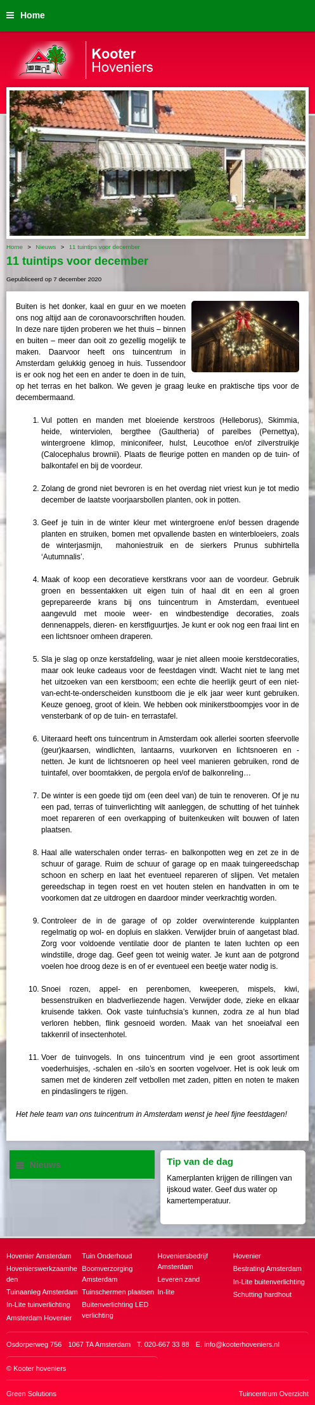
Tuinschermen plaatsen (118, 1292)
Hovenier (247, 1256)
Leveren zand (179, 1279)
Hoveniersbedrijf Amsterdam (183, 1261)
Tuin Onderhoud (107, 1256)
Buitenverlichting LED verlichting (115, 1310)
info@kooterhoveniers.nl (242, 1344)
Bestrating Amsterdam (267, 1268)
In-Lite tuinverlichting (38, 1304)
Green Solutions (31, 1393)
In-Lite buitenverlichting (269, 1282)
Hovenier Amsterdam (39, 1256)
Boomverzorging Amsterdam (107, 1274)
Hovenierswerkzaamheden (41, 1274)
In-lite (166, 1292)
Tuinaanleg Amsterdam (42, 1292)
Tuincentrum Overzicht (274, 1393)
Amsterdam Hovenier (39, 1318)
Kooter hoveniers (39, 1368)
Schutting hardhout (262, 1294)
